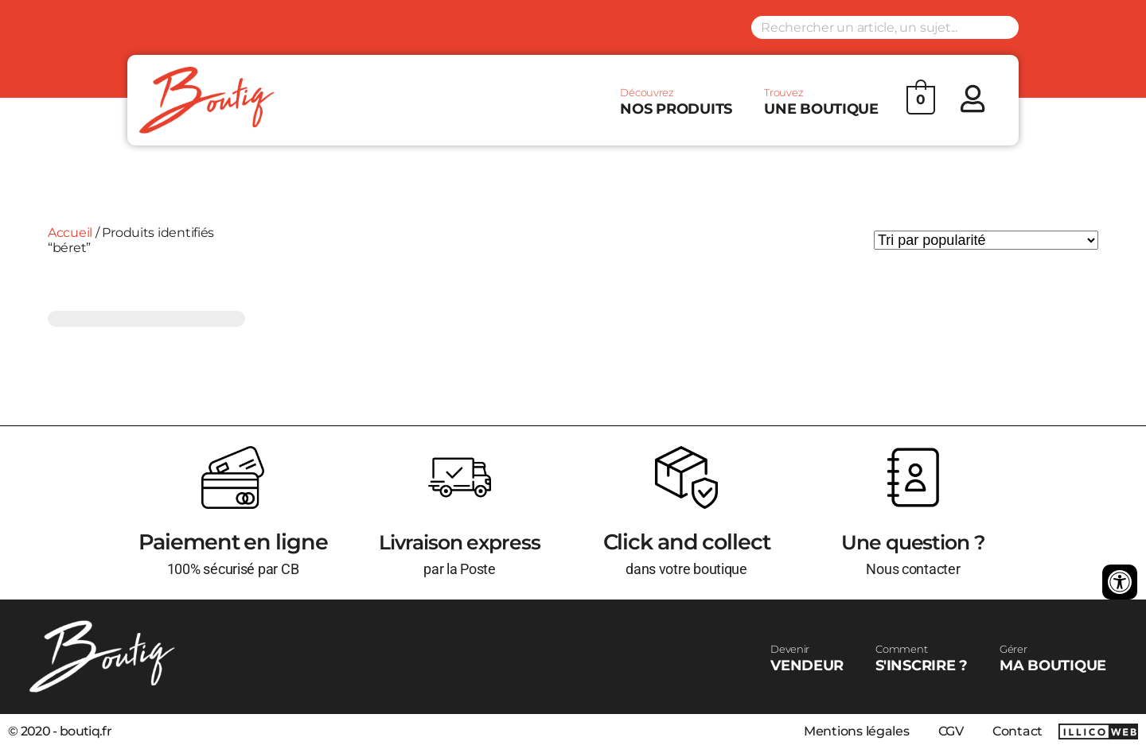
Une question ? (913, 542)
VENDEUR (807, 658)
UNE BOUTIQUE (821, 102)
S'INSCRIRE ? (921, 658)
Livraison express (459, 542)
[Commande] (986, 240)
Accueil (70, 232)
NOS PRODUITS (676, 102)
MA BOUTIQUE (1053, 658)
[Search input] (885, 27)
